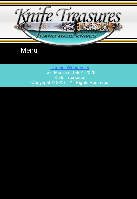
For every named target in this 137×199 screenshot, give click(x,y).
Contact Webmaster (69, 67)
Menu (29, 50)
